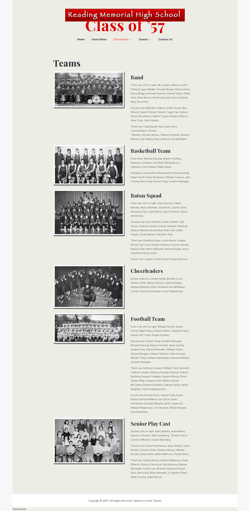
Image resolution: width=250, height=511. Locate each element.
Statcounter (19, 509)
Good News (99, 39)
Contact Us (165, 39)
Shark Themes (154, 500)
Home (81, 39)
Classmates (123, 39)
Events (145, 39)
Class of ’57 (125, 24)
